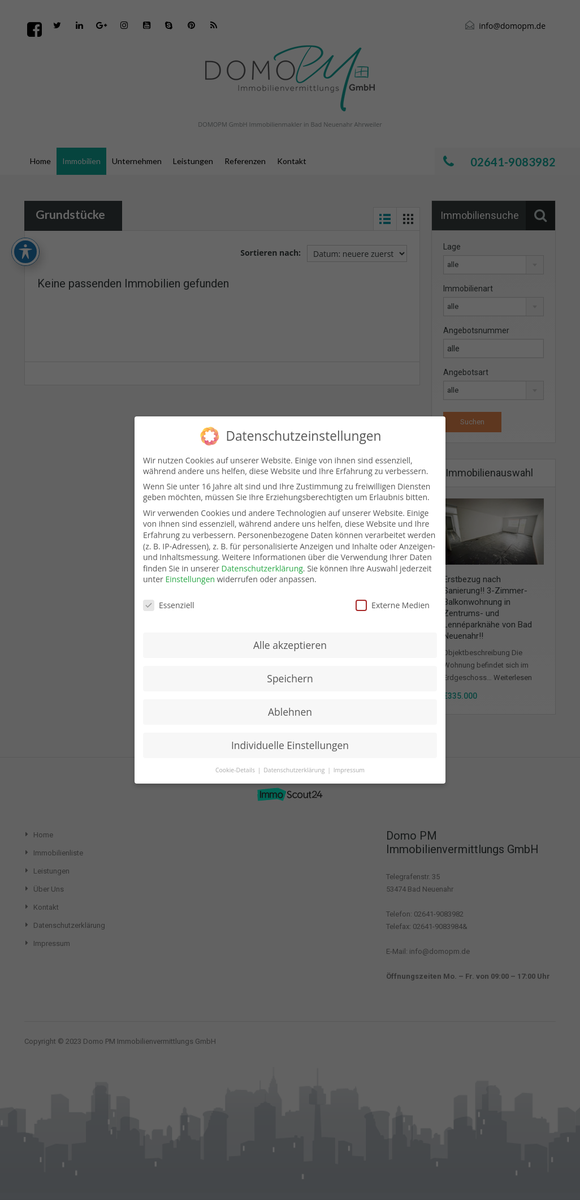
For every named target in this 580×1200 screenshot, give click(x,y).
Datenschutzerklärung (262, 568)
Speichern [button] (290, 678)
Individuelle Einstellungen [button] (290, 745)
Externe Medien (393, 605)
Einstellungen (190, 579)
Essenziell (168, 605)
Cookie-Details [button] (236, 770)
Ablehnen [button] (290, 712)
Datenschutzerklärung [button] (294, 770)
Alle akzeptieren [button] (290, 645)
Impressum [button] (349, 770)
